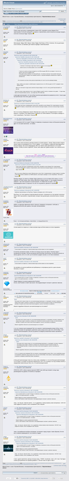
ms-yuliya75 (6, 27)
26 (38, 21)
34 (49, 21)
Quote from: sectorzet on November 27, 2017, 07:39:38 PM (26, 390)
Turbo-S (5, 366)
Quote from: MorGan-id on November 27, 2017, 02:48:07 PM (26, 163)
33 (48, 21)
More (26, 13)
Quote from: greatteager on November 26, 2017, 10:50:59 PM (26, 190)
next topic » (63, 20)
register (20, 8)
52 (21, 22)
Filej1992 (5, 52)
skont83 (5, 39)
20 (29, 21)
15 (22, 21)
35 (50, 21)
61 (34, 22)
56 (27, 22)
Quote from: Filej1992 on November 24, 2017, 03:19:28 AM (29, 60)
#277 (65, 367)
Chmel (5, 335)
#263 (65, 52)
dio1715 (5, 387)
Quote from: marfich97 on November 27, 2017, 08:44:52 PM (26, 338)
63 (37, 22)
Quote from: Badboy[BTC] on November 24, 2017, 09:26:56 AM (29, 58)
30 (43, 21)
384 (41, 22)
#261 (65, 27)
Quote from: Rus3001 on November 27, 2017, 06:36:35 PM (26, 247)
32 (46, 21)
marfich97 (6, 312)
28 (41, 21)
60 (32, 22)
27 (39, 21)
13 (19, 21)
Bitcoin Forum (6, 16)
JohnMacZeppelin (8, 187)
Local (12, 16)
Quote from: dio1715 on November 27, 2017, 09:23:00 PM (26, 411)
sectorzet (5, 272)
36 (52, 21)
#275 (65, 313)
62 (35, 22)
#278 (65, 387)
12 (17, 21)
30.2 (19, 11)
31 (45, 21)
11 (16, 21)
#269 (65, 201)
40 (4, 22)
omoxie (5, 407)
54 (24, 22)
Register (22, 13)
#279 (65, 408)
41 (6, 22)
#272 (65, 258)
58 (30, 22)
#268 (65, 187)
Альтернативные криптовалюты (33, 16)
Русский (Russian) (19, 16)
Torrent (22, 11)
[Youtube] (44, 157)
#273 (65, 273)
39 (3, 22)
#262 (65, 40)
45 (11, 22)
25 (36, 21)
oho (4, 296)
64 (38, 22)
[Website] (28, 157)
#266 (65, 139)
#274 (65, 296)
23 (33, 21)
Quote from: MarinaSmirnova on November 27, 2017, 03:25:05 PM (27, 275)
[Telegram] (33, 157)
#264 (65, 100)
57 (28, 22)
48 (15, 22)
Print (64, 21)
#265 (65, 119)
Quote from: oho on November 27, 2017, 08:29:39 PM (25, 316)
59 (31, 22)
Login (18, 13)
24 (35, 21)
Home (6, 13)
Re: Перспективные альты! (24, 27)
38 (55, 21)
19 (28, 21)
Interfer (5, 139)
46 (13, 22)
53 (22, 22)
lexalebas (5, 201)
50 (18, 22)
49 (17, 22)
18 (26, 21)
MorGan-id (6, 100)
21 (31, 21)
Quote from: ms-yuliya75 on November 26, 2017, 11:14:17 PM (26, 103)
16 (24, 21)
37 (53, 21)
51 (20, 22)
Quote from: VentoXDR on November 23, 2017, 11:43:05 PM (30, 62)
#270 (65, 224)
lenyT (4, 258)
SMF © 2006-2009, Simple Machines (40, 478)
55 (25, 22)
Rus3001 (5, 223)
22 (32, 21)
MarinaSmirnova (7, 118)
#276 (65, 335)
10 (15, 21)
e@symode (6, 244)
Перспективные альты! (48, 16)
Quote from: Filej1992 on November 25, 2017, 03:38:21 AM (27, 57)
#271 (65, 244)
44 (10, 22)
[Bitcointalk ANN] (50, 157)
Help (10, 13)
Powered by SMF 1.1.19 (26, 478)
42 (7, 22)
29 (42, 21)
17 (25, 21)
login (16, 8)
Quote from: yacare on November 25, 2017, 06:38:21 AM (25, 55)
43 (8, 22)
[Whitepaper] (39, 157)
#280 (65, 437)
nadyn (5, 436)
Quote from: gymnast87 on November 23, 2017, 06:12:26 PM (32, 63)
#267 (65, 160)
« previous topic (62, 19)
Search (14, 13)
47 (14, 22)
